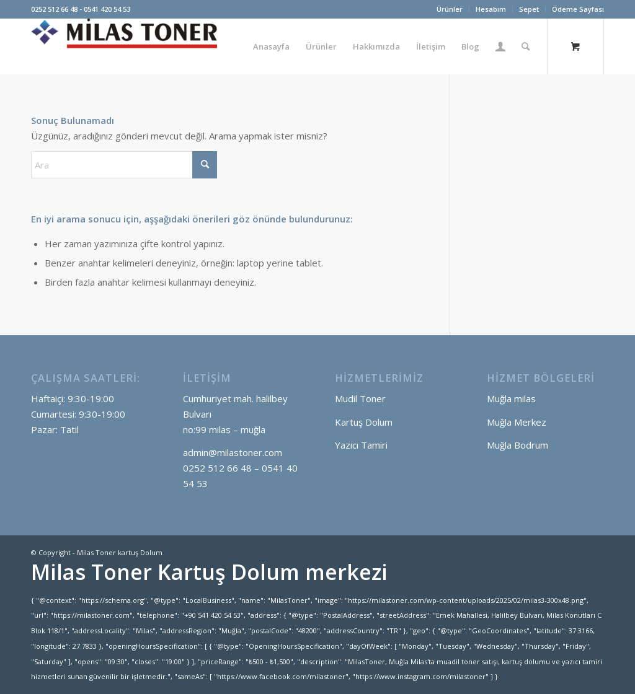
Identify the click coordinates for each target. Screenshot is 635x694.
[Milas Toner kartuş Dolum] (124, 46)
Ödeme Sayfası (578, 9)
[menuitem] (449, 9)
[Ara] (525, 46)
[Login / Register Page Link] (500, 46)
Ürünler (450, 9)
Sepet (529, 9)
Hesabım (491, 9)
